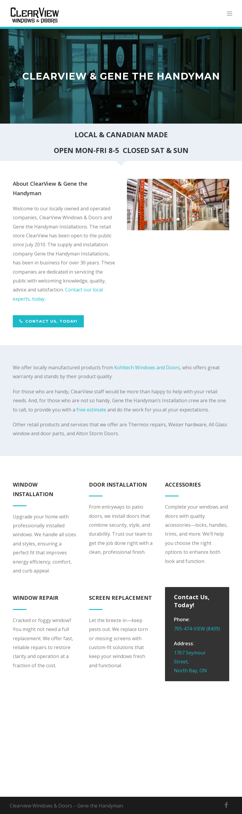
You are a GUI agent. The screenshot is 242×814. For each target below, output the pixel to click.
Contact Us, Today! (48, 321)
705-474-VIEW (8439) (197, 628)
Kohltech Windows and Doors (147, 367)
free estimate (91, 409)
